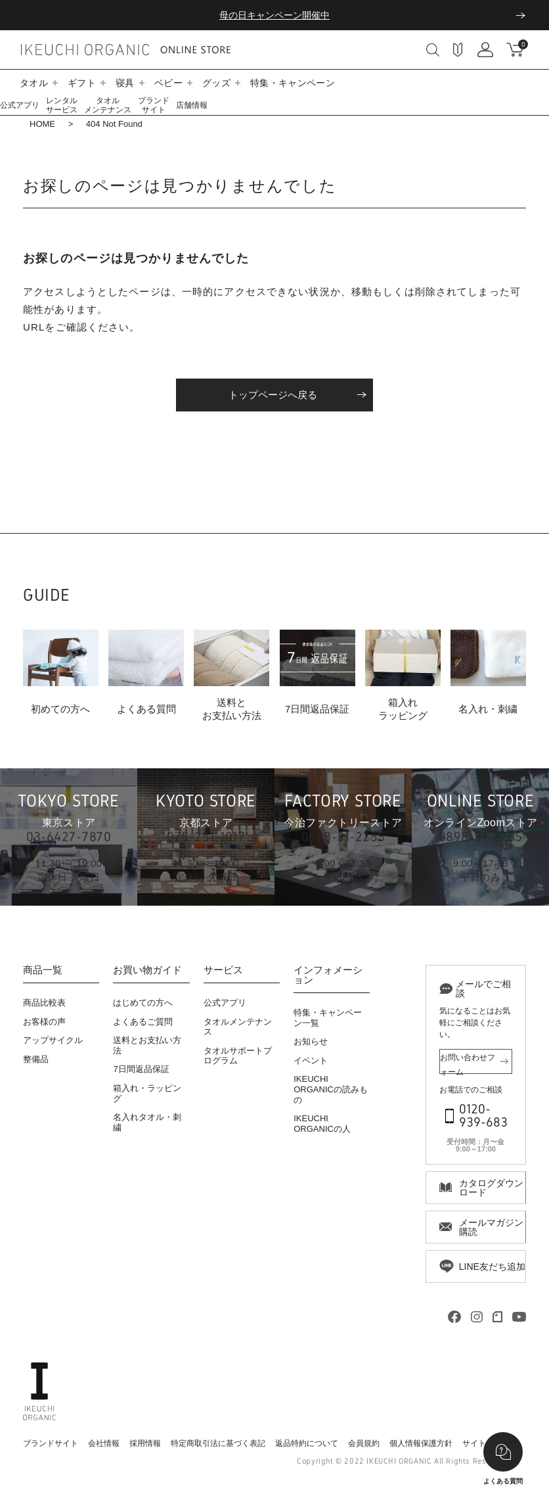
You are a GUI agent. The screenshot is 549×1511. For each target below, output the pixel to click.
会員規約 (364, 1443)
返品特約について (306, 1443)
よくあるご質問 (143, 1022)
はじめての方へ (143, 1003)
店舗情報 (192, 105)
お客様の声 (44, 1022)
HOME (42, 124)
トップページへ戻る (273, 394)
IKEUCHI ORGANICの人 (322, 1123)
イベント (311, 1060)
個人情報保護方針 (420, 1443)
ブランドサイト (153, 105)
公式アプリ (19, 105)
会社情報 (104, 1443)
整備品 (36, 1059)
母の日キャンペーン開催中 (274, 15)
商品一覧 (42, 970)
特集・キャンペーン (292, 83)
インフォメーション (328, 975)
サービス (223, 970)
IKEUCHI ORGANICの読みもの (331, 1089)
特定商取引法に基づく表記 (218, 1443)
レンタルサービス (61, 105)
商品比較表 (44, 1003)
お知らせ (311, 1041)
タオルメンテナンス (107, 105)
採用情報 (145, 1443)
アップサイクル (53, 1040)
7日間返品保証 (141, 1069)
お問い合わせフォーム (467, 1063)
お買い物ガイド (147, 970)
